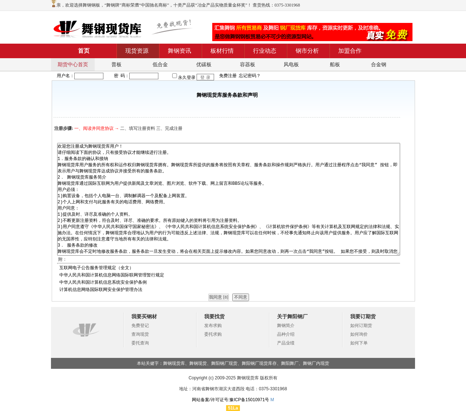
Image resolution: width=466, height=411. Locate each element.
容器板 (247, 64)
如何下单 (359, 343)
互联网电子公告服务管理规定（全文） (96, 267)
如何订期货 (361, 325)
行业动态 (264, 51)
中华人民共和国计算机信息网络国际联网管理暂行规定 (111, 275)
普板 (116, 64)
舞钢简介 (286, 325)
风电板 (291, 64)
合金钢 (378, 64)
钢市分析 (307, 51)
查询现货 (140, 334)
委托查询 (140, 343)
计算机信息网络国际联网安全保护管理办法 (100, 289)
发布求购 (213, 325)
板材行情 (222, 51)
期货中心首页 (73, 64)
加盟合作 (350, 51)
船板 (335, 64)
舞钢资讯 (179, 51)
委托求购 (213, 334)
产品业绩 (286, 343)
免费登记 (140, 325)
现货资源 (137, 51)
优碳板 (204, 64)
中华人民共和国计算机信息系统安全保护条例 (103, 282)
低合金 (160, 64)
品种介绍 (286, 334)
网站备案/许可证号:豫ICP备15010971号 (230, 399)
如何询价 (359, 334)
